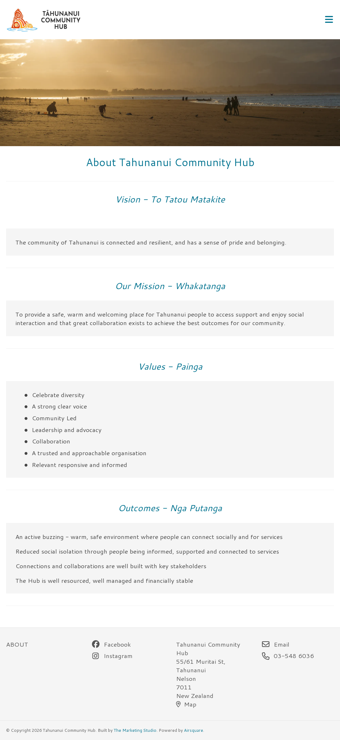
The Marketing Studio (135, 730)
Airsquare (193, 730)
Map (186, 704)
